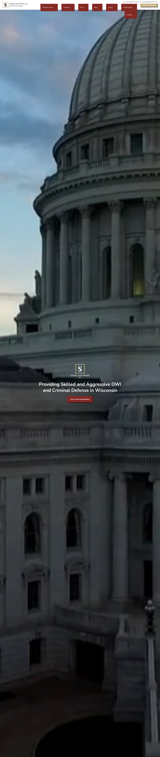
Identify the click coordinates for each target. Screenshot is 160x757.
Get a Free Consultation (80, 399)
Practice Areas (75, 5)
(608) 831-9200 (134, 2)
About (112, 5)
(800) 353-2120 (152, 2)
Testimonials (123, 5)
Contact (134, 5)
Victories (88, 5)
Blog (104, 5)
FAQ (97, 5)
